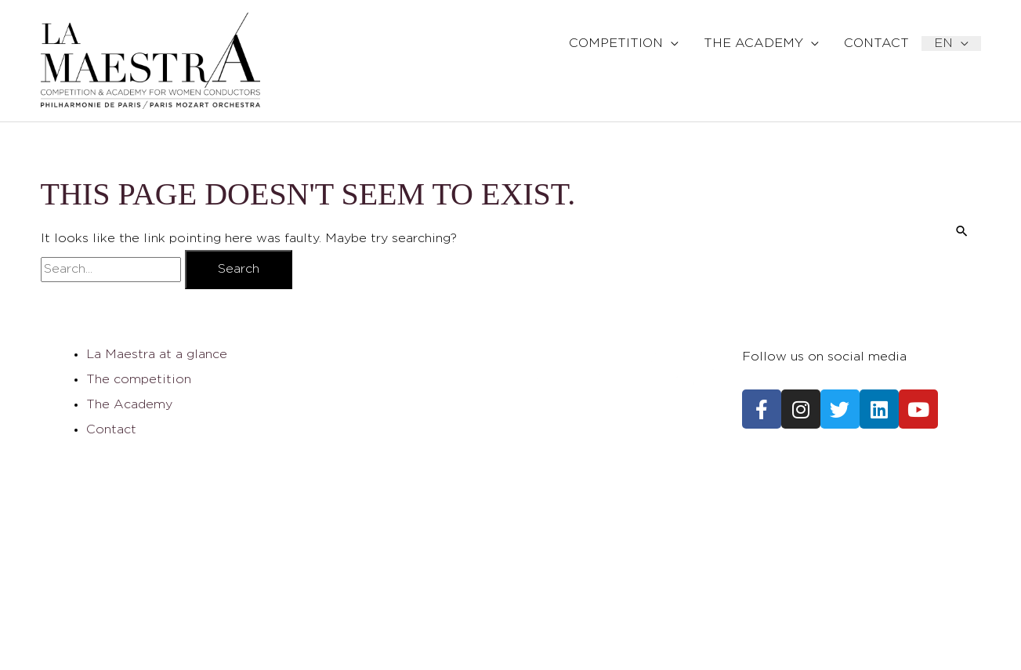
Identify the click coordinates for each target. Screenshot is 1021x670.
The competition (138, 380)
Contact (111, 430)
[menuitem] (951, 43)
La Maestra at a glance (156, 354)
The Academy (129, 405)
